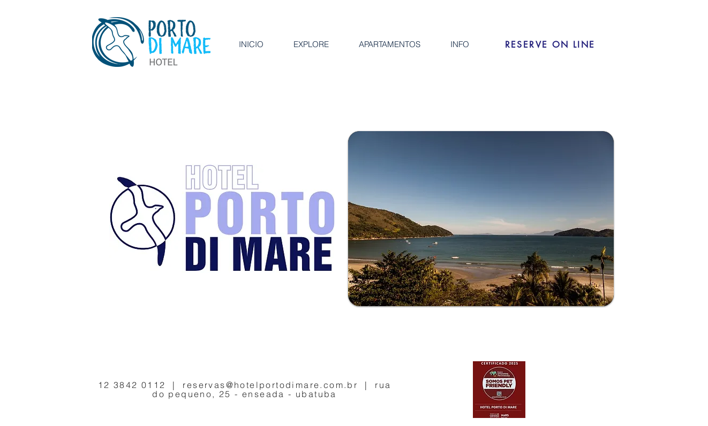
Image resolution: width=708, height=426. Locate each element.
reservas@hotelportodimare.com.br (270, 384)
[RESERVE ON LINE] (550, 44)
